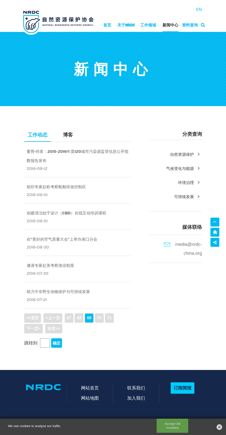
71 (109, 318)
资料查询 (190, 25)
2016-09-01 (37, 194)
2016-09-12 (37, 168)
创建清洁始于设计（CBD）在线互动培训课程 (66, 213)
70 (99, 318)
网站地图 (90, 398)
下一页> (33, 328)
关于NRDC (126, 25)
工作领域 (148, 25)
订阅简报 (182, 387)
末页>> (53, 328)
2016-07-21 (37, 299)
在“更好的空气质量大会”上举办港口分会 (62, 239)
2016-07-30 (37, 273)
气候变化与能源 (184, 168)
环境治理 (190, 183)
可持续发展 (188, 197)
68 (79, 318)
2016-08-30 (38, 247)
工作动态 (37, 135)
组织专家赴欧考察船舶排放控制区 (56, 186)
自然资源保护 (186, 154)
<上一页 (53, 318)
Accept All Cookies (172, 428)
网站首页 (90, 387)
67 (69, 318)
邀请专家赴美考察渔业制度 (50, 265)
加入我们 (136, 398)
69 (89, 318)
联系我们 (136, 387)
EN (199, 9)
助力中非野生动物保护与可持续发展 (58, 291)
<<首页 (32, 318)
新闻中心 (170, 25)
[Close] (219, 429)
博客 (68, 135)
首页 (107, 25)
